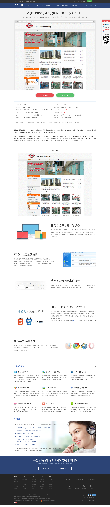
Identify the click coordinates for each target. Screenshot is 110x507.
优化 (91, 5)
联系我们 (63, 469)
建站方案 (74, 5)
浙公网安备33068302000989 (49, 502)
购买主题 (40, 96)
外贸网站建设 (24, 500)
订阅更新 (91, 488)
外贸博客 (56, 5)
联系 (82, 5)
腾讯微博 (77, 488)
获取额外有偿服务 (66, 118)
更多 (94, 366)
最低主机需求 (38, 115)
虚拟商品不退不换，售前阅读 (71, 123)
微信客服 (106, 40)
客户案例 (65, 5)
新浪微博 (70, 488)
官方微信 (84, 488)
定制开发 (46, 469)
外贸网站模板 (31, 500)
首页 (36, 5)
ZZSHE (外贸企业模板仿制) (30, 496)
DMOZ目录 (37, 502)
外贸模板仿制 (38, 500)
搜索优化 (74, 320)
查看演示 (69, 96)
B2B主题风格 (45, 5)
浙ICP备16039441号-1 (52, 496)
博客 (87, 5)
